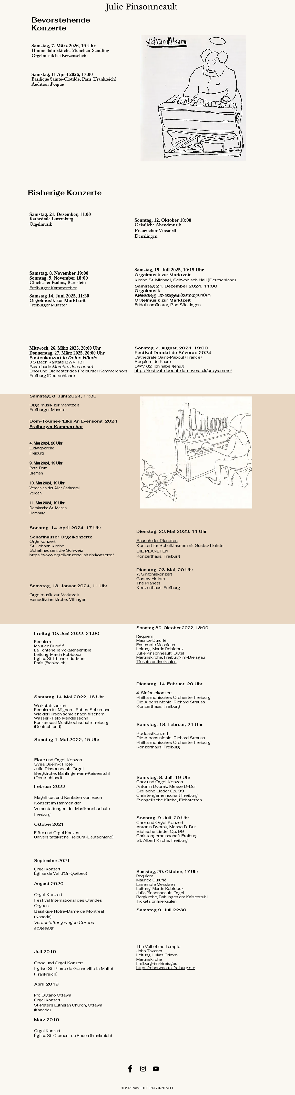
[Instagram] (143, 1068)
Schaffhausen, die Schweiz (56, 550)
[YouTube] (156, 1068)
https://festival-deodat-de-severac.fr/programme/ (183, 370)
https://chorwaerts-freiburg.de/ (165, 967)
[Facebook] (130, 1068)
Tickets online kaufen (156, 661)
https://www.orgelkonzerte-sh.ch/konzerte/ (71, 555)
